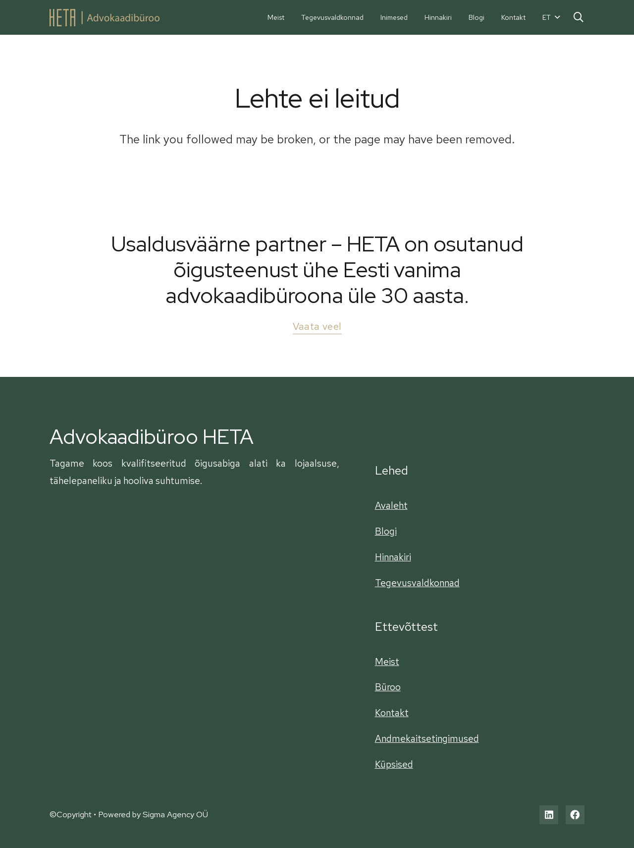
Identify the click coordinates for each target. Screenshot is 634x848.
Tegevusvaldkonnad (417, 582)
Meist (387, 661)
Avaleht (391, 505)
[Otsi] (578, 17)
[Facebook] (575, 814)
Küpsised (394, 764)
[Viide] (104, 17)
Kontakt (392, 712)
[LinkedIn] (548, 814)
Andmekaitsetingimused (427, 738)
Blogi (386, 531)
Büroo (388, 686)
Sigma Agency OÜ (175, 814)
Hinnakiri (393, 556)
